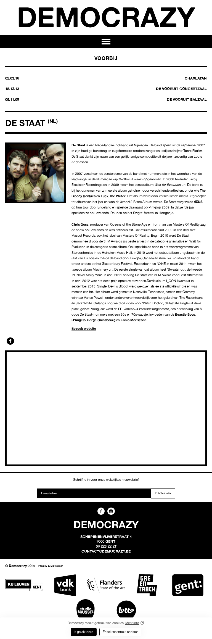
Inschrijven (163, 493)
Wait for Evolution (167, 185)
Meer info (132, 623)
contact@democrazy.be (106, 551)
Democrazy (106, 16)
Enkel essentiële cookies (120, 632)
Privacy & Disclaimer (50, 565)
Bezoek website (83, 328)
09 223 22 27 (106, 546)
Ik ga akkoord (83, 632)
